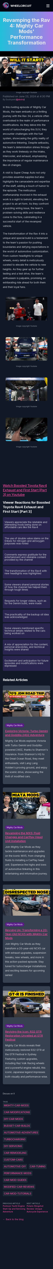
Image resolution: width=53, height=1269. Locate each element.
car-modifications (17, 1112)
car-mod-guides (15, 1179)
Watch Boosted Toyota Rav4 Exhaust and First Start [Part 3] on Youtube (25, 490)
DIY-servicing (13, 1146)
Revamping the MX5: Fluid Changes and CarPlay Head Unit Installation (24, 837)
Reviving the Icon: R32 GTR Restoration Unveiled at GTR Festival (24, 1035)
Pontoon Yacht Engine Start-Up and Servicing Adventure (14, 1209)
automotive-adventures (21, 1132)
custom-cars (13, 1159)
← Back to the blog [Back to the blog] (13, 1219)
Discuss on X (9, 1093)
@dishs (20, 99)
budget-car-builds (17, 1125)
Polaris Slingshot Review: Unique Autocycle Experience (37, 1209)
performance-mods (17, 1173)
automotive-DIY (15, 1166)
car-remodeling (15, 1152)
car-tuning (38, 1166)
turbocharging (14, 1139)
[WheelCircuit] (17, 6)
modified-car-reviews (19, 1186)
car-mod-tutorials (17, 1193)
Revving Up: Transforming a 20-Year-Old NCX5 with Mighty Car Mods (26, 934)
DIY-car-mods (13, 1118)
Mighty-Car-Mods (16, 1105)
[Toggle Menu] (48, 6)
